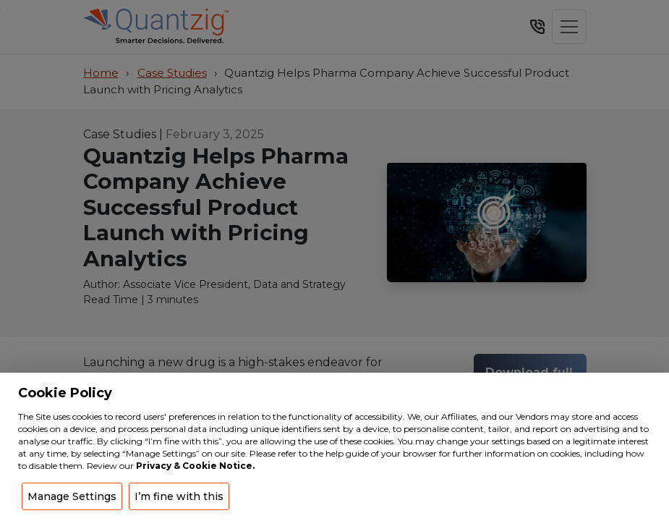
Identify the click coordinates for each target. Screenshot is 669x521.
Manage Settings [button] (71, 496)
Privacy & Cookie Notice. (195, 465)
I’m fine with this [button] (179, 496)
